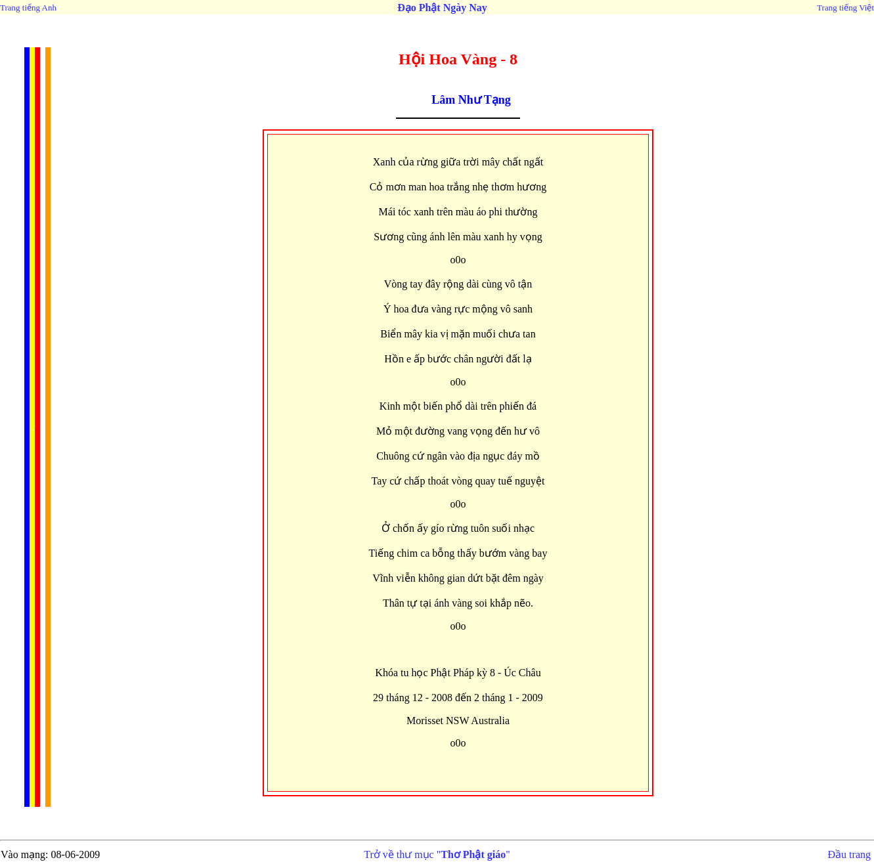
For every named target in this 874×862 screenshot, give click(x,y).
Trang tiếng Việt (845, 7)
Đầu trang (849, 854)
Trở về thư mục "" (437, 854)
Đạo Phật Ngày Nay (442, 7)
